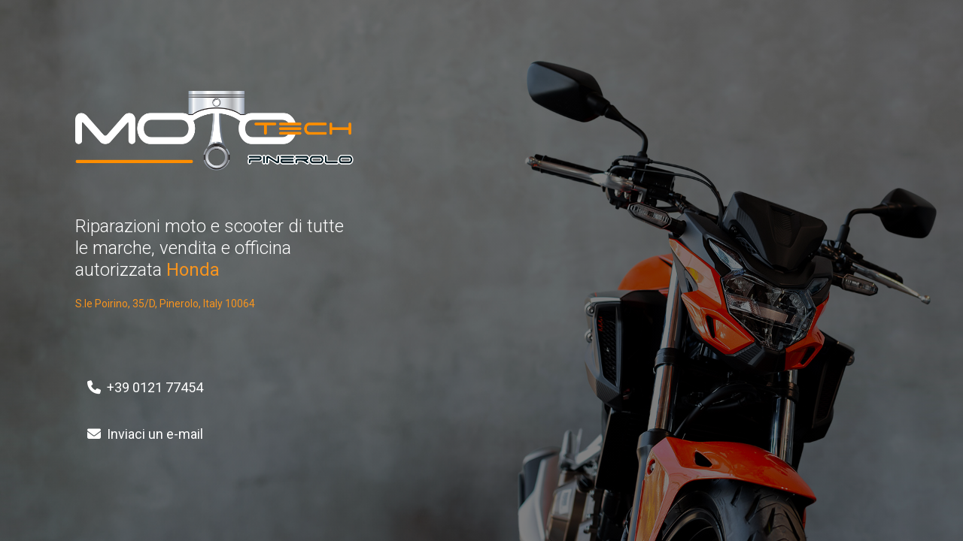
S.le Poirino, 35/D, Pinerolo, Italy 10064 (165, 304)
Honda (193, 269)
